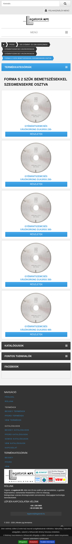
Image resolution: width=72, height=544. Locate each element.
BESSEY (9, 458)
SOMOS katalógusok (17, 439)
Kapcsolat (11, 448)
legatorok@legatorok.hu (36, 514)
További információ (47, 542)
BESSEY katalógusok (17, 430)
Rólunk (9, 401)
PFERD (12, 44)
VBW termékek (13, 420)
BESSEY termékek (15, 411)
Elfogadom (23, 542)
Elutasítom (34, 542)
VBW (7, 466)
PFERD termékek (14, 416)
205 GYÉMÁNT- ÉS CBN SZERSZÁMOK (34, 44)
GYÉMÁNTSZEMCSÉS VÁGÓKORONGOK (19, 49)
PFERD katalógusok (16, 434)
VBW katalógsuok (15, 443)
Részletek (36, 134)
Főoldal (10, 397)
